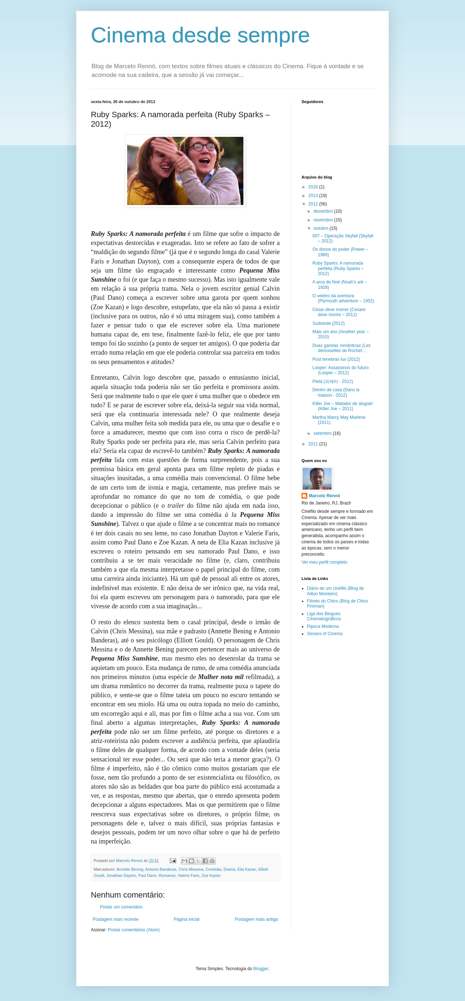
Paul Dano (147, 875)
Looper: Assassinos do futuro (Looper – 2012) (340, 370)
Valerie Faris (188, 875)
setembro (323, 433)
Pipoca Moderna (323, 626)
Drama (229, 869)
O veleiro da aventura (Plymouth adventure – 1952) (343, 298)
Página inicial (186, 919)
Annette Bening (129, 869)
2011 (313, 443)
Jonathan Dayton (121, 875)
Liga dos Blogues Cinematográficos (324, 616)
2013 (313, 195)
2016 (313, 186)
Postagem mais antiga (256, 919)
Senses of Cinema (325, 633)
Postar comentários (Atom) (134, 929)
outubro (321, 228)
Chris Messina (191, 869)
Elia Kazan (247, 869)
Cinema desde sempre (200, 35)
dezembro (324, 211)
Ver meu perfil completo (324, 562)
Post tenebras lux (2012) (336, 359)
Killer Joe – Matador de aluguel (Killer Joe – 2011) (342, 406)
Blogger (261, 968)
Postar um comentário (121, 907)
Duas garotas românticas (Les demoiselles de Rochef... (341, 348)
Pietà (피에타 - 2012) (332, 381)
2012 (313, 204)
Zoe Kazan (211, 875)
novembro (324, 219)
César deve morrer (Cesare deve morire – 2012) (338, 312)
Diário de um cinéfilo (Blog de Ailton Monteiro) (335, 591)
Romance (167, 875)
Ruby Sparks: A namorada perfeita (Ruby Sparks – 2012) (338, 268)
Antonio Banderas (161, 869)
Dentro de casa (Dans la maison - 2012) (335, 392)
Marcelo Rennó (324, 495)
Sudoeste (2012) (328, 323)
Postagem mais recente (115, 919)
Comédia (213, 869)
